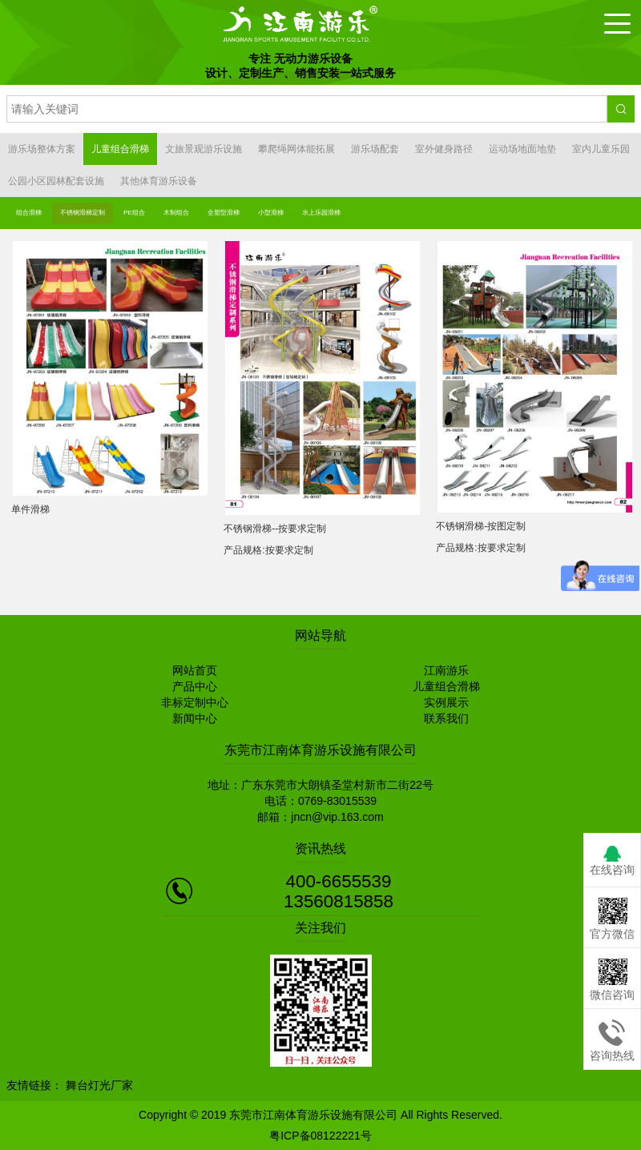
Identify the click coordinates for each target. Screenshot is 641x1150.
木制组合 (176, 212)
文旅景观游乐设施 (203, 149)
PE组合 (134, 212)
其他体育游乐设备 (158, 181)
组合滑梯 (29, 212)
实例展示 (446, 702)
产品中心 (194, 686)
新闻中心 (194, 718)
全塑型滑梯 (224, 212)
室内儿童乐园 (601, 149)
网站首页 (194, 670)
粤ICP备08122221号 (320, 1135)
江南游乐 (446, 670)
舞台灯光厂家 (99, 1085)
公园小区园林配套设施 (56, 181)
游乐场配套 (375, 149)
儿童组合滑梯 (120, 149)
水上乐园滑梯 (321, 212)
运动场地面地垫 (522, 149)
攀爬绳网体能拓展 (296, 149)
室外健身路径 (444, 149)
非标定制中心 (194, 702)
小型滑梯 (271, 212)
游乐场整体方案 (41, 149)
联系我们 (446, 718)
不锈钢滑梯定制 (82, 212)
